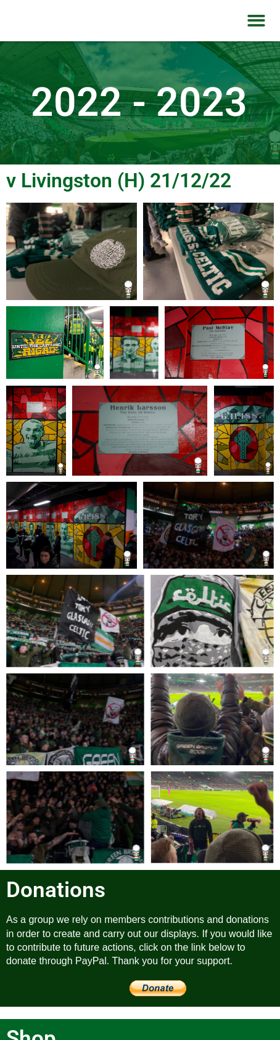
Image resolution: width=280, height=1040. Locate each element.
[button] (256, 20)
